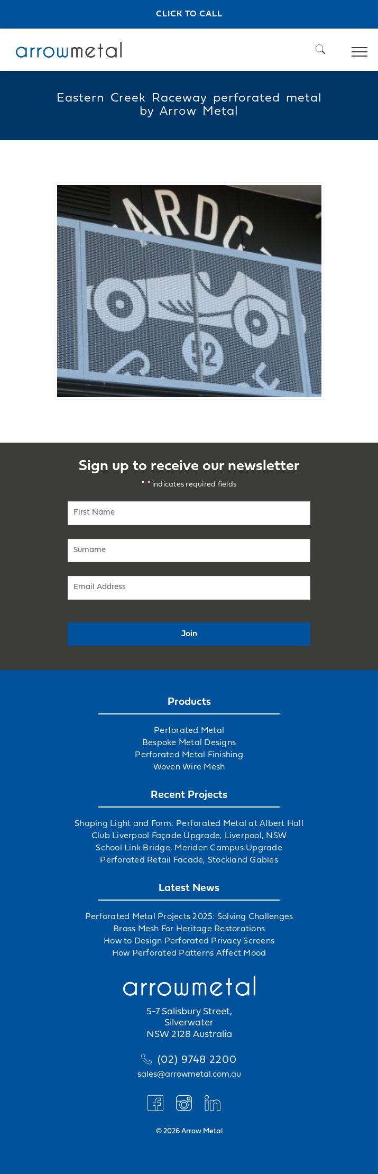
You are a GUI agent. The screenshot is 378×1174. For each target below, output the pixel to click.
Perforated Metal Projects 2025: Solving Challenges (189, 917)
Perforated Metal (189, 731)
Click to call (189, 14)
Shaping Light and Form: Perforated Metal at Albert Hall (189, 824)
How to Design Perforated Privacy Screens (189, 941)
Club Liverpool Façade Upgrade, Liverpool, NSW (189, 836)
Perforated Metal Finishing (189, 755)
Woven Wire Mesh (189, 767)
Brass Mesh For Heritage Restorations (189, 929)
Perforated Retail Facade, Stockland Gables (189, 860)
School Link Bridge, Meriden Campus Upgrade (189, 848)
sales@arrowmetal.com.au (189, 1074)
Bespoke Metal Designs (189, 743)
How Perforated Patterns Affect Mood (189, 953)
